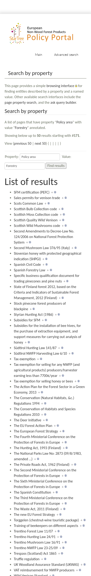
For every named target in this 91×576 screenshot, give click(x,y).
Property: (12, 156)
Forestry (21, 127)
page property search (20, 102)
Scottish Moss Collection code (36, 214)
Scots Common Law (28, 203)
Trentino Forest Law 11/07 (33, 531)
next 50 (40, 143)
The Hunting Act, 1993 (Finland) (37, 448)
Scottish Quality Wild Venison (36, 220)
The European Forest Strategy (36, 431)
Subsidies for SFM (27, 320)
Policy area (64, 122)
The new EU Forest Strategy (34, 514)
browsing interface (60, 86)
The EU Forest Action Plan (33, 425)
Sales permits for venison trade (37, 198)
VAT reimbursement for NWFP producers (44, 570)
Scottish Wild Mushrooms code (37, 225)
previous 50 (23, 143)
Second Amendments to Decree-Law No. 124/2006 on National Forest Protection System (44, 236)
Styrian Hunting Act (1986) (33, 314)
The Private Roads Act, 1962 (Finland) (42, 464)
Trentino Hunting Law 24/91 (35, 537)
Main (38, 54)
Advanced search (66, 54)
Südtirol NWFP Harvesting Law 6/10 (40, 353)
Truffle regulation (27, 559)
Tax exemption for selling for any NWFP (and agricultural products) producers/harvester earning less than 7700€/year (47, 370)
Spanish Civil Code (27, 264)
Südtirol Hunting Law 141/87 (35, 348)
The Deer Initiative (27, 420)
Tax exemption (24, 359)
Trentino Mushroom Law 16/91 (37, 542)
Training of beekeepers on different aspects (46, 525)
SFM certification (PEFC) (32, 192)
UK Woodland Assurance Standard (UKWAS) (46, 564)
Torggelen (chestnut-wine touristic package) (46, 520)
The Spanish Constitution (32, 492)
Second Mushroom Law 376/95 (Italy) (42, 248)
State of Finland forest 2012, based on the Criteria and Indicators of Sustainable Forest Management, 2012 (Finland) (46, 292)
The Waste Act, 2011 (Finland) (36, 509)
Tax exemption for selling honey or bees (43, 381)
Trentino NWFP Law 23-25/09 (36, 548)
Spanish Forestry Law (29, 270)
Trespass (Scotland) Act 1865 (35, 553)
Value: (66, 156)
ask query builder (63, 102)
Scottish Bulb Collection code (35, 209)
